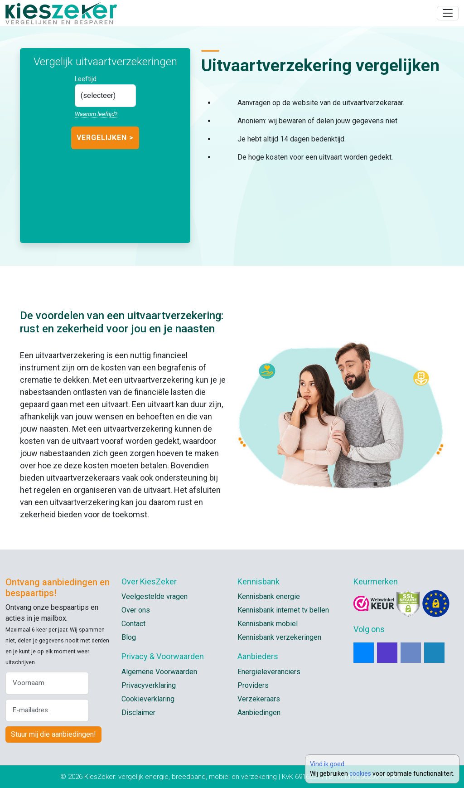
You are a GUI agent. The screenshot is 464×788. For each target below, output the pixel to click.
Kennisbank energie (268, 596)
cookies (360, 773)
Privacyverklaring (148, 685)
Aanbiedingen (258, 712)
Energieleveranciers (268, 671)
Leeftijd (86, 79)
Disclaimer (138, 712)
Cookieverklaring (147, 699)
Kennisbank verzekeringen (279, 637)
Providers (253, 685)
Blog (128, 637)
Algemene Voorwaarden (159, 671)
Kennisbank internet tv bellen (283, 610)
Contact (133, 623)
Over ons (135, 610)
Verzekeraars (258, 699)
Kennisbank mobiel (267, 623)
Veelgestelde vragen (154, 596)
